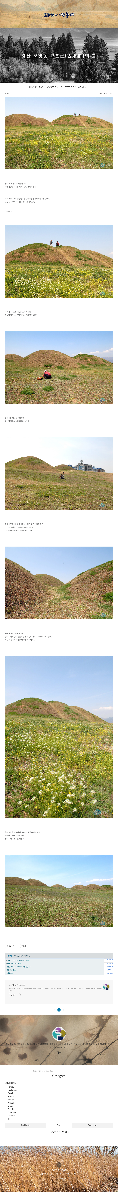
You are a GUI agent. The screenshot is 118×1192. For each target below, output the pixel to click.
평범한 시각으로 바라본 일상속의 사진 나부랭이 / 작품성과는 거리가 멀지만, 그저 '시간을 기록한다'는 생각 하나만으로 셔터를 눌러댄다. (56, 989)
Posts (59, 1125)
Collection (12, 1112)
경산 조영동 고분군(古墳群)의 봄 (59, 55)
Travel (7, 93)
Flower (11, 1099)
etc (9, 1119)
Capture (11, 1115)
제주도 (9, 973)
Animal (11, 1103)
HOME (33, 87)
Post (63, 1169)
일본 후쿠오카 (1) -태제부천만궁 (17, 967)
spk (43, 1173)
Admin (55, 1169)
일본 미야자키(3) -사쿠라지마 (17, 960)
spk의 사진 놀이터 (17, 985)
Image (10, 1106)
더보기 (9, 211)
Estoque (72, 1173)
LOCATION (52, 87)
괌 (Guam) (10, 970)
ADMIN (82, 87)
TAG (41, 87)
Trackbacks (25, 1125)
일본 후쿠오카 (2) (13, 963)
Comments (92, 1125)
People (11, 1109)
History (11, 1087)
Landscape (12, 1090)
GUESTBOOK (68, 87)
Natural (11, 1096)
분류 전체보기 (11, 1083)
